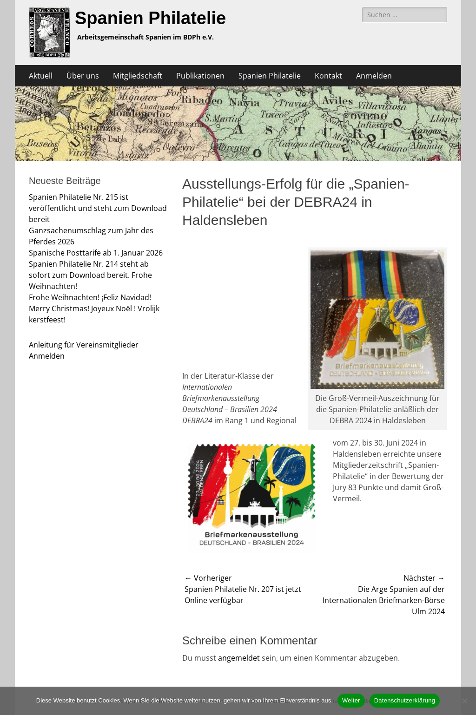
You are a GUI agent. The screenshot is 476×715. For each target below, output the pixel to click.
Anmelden (374, 76)
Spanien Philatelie (150, 18)
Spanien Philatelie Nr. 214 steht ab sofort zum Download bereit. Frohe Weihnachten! (90, 275)
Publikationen (200, 76)
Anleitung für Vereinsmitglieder (84, 345)
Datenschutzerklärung (404, 700)
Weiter (351, 700)
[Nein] (464, 700)
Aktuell (41, 76)
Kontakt (328, 76)
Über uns (82, 76)
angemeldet (239, 658)
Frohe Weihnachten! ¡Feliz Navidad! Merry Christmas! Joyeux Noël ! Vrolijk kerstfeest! (94, 308)
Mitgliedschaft (137, 76)
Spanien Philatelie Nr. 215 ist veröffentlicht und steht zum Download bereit (98, 208)
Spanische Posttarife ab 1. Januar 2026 (96, 253)
